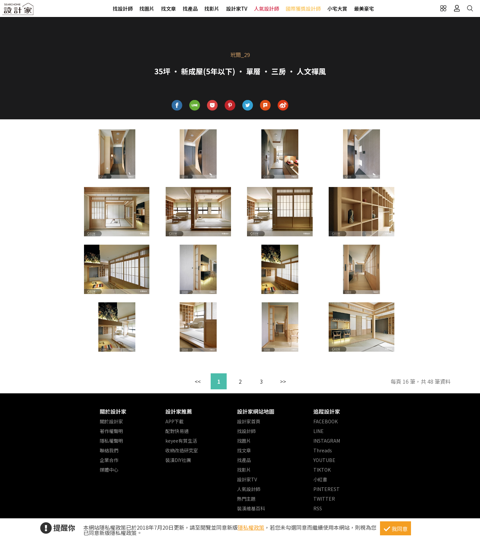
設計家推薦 (178, 411)
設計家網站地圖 (255, 411)
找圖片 (146, 8)
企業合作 (109, 460)
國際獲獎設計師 (303, 8)
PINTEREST (326, 489)
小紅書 (320, 479)
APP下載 (174, 421)
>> (283, 381)
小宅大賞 (337, 8)
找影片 (211, 8)
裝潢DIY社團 (178, 460)
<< (198, 381)
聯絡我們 (109, 450)
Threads (322, 450)
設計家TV (236, 8)
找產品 (190, 8)
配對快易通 (177, 431)
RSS (317, 508)
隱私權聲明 (111, 440)
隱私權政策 (251, 527)
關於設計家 (113, 411)
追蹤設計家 (326, 411)
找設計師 (123, 8)
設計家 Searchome (18, 11)
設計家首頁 (248, 421)
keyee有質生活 (181, 440)
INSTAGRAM (326, 440)
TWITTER (324, 498)
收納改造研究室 (181, 450)
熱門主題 (246, 498)
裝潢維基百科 (251, 508)
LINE (318, 431)
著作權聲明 (111, 431)
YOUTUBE (324, 460)
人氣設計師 (266, 8)
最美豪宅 (364, 8)
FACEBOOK (325, 421)
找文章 (168, 8)
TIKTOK (322, 469)
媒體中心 (109, 469)
